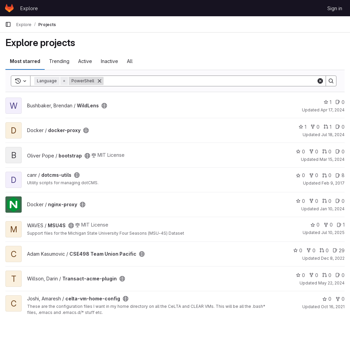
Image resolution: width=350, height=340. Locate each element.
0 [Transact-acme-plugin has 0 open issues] (340, 275)
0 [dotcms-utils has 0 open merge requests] (326, 175)
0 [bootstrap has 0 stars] (300, 151)
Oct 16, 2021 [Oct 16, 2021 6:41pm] (333, 306)
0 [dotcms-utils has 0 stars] (300, 175)
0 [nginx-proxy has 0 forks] (313, 201)
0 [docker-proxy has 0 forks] (315, 127)
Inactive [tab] (109, 61)
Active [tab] (85, 61)
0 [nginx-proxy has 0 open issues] (340, 201)
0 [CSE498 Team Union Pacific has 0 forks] (310, 250)
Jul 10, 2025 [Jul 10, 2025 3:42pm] (333, 232)
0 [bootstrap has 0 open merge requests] (326, 151)
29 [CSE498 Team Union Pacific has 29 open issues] (339, 250)
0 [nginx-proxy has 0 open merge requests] (326, 201)
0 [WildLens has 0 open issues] (340, 102)
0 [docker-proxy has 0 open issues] (340, 127)
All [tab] (130, 61)
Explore (29, 8)
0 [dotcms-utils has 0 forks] (313, 175)
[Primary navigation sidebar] (8, 24)
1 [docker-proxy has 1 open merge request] (327, 127)
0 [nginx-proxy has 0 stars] (300, 201)
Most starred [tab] (25, 61)
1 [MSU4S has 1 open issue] (341, 225)
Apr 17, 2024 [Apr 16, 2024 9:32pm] (333, 109)
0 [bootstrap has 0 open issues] (340, 151)
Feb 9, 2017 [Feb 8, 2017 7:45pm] (333, 183)
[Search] (210, 81)
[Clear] (320, 81)
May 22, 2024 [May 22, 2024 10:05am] (331, 282)
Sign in (334, 8)
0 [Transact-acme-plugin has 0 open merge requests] (326, 275)
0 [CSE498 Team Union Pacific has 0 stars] (297, 250)
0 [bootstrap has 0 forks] (313, 151)
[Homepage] (9, 8)
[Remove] (99, 81)
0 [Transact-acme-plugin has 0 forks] (313, 275)
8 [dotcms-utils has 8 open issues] (340, 175)
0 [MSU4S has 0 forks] (328, 225)
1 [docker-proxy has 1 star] (302, 127)
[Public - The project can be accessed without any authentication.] (104, 105)
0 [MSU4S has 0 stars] (315, 225)
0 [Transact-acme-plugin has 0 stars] (300, 275)
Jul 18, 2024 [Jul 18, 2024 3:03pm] (333, 134)
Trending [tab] (59, 61)
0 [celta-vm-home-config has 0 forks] (340, 299)
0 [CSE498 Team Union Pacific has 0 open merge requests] (324, 250)
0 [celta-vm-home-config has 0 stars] (326, 299)
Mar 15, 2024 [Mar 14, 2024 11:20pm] (332, 159)
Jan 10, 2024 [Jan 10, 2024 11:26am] (332, 208)
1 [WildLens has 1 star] (327, 102)
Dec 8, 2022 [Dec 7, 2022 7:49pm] (333, 258)
